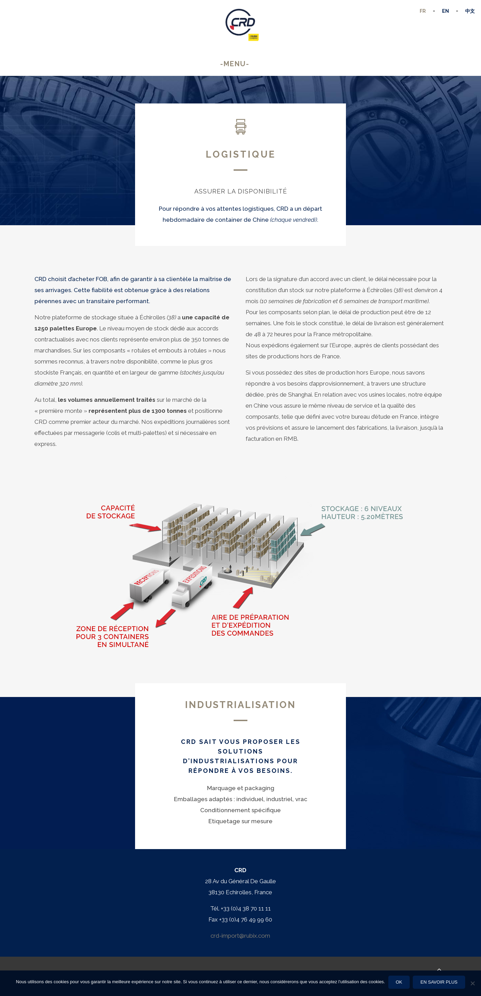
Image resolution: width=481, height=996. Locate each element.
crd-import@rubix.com (240, 935)
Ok (399, 982)
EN (445, 11)
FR (423, 11)
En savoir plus (439, 982)
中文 (470, 11)
